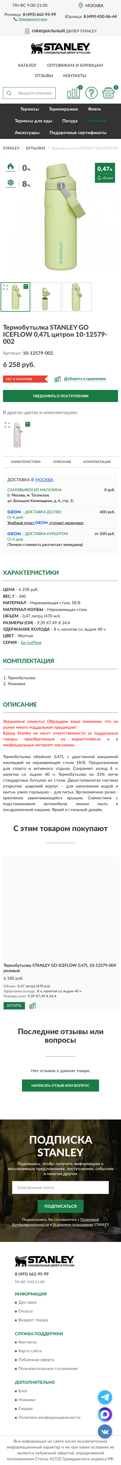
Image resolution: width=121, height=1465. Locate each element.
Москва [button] (44, 480)
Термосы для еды (33, 121)
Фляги (94, 109)
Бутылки (97, 121)
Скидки (25, 1409)
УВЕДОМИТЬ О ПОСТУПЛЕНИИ (60, 396)
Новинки (26, 1400)
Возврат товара (33, 1320)
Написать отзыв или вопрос (60, 1085)
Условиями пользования (73, 1224)
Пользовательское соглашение (48, 1369)
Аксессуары (27, 133)
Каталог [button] (27, 66)
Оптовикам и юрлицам (75, 66)
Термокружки (63, 109)
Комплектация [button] (97, 462)
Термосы (29, 109)
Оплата (25, 1311)
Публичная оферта (36, 1360)
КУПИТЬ (14, 1005)
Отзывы (44, 76)
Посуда (70, 121)
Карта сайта (30, 1351)
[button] (30, 19)
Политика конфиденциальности (49, 1418)
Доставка (27, 1302)
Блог (23, 1391)
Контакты (74, 76)
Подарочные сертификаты (78, 133)
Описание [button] (62, 462)
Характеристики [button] (25, 462)
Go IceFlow (31, 643)
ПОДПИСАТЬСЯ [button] (60, 1207)
